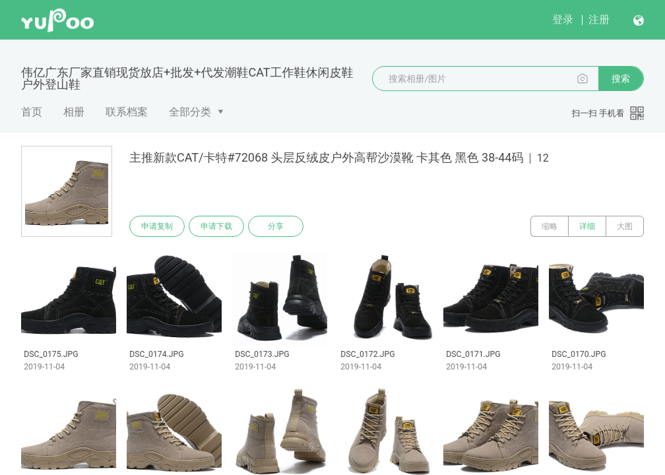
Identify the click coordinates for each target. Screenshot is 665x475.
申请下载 (216, 226)
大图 (625, 226)
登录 (562, 19)
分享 (276, 226)
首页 (31, 112)
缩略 (549, 226)
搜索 (621, 78)
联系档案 (127, 112)
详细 (587, 226)
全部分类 (190, 112)
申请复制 (157, 226)
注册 (599, 19)
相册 (73, 112)
